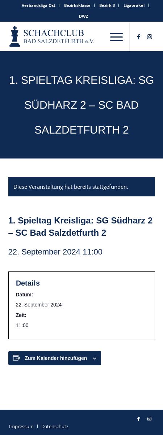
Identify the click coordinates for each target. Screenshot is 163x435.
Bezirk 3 (107, 5)
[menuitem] (38, 5)
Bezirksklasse (77, 5)
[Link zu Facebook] (138, 36)
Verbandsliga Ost (38, 5)
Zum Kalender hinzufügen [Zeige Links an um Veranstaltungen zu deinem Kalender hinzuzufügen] (56, 358)
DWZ (83, 16)
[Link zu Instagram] (149, 36)
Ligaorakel (134, 5)
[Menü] (116, 36)
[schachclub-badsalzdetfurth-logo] (52, 36)
